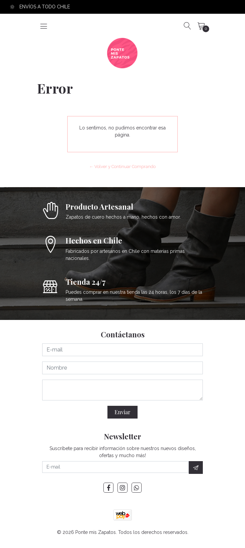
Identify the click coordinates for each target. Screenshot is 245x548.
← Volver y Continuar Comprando (122, 166)
